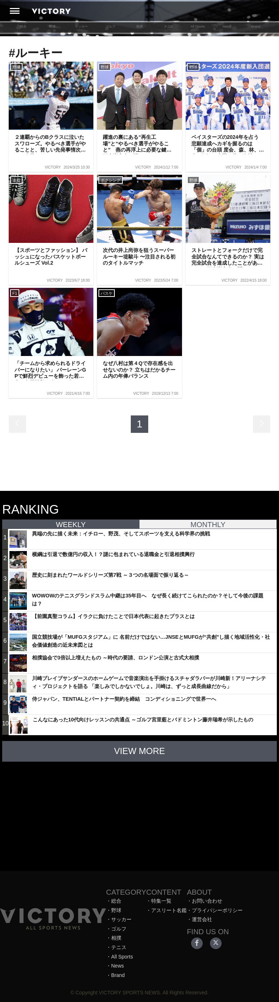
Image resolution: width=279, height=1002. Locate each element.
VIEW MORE (139, 751)
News (226, 26)
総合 (23, 26)
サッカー (81, 26)
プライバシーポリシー (217, 910)
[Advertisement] (139, 812)
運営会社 (202, 919)
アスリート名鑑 (169, 910)
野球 (52, 26)
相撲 (139, 26)
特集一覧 (161, 901)
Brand (255, 26)
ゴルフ (111, 26)
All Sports (197, 26)
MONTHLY (207, 525)
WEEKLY (71, 525)
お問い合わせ (207, 901)
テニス (169, 26)
